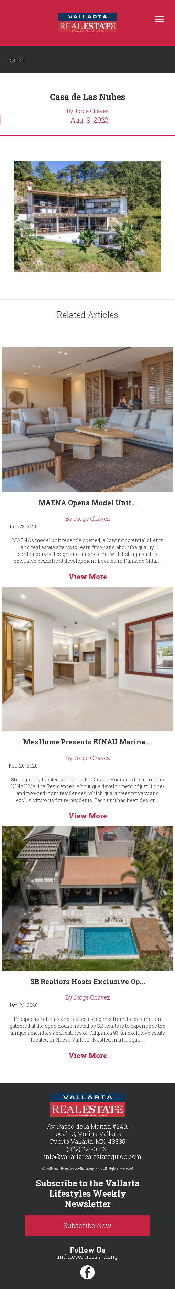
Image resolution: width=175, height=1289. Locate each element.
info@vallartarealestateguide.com (92, 1156)
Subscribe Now (87, 1225)
